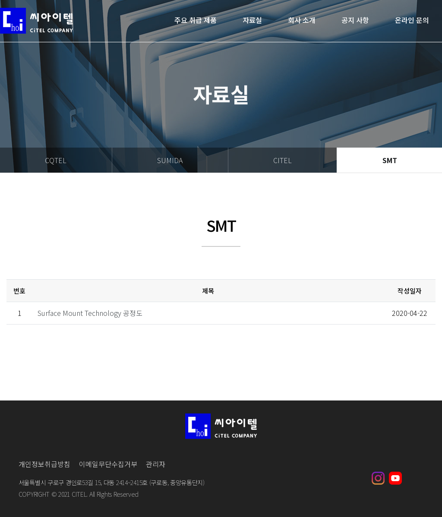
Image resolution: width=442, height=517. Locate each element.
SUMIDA (170, 160)
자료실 (252, 20)
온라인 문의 (412, 20)
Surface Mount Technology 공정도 (90, 313)
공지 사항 (355, 20)
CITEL (282, 160)
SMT (389, 160)
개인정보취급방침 (44, 464)
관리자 (155, 464)
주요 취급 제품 (195, 20)
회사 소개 (302, 20)
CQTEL (55, 160)
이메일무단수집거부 (108, 464)
